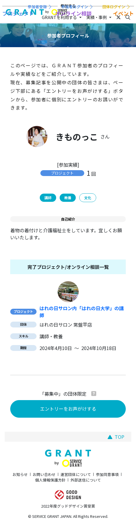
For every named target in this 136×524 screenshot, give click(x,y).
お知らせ (20, 474)
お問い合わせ (44, 474)
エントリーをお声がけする (68, 408)
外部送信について (85, 480)
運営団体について (76, 474)
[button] (93, 393)
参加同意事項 (107, 474)
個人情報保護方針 (50, 480)
